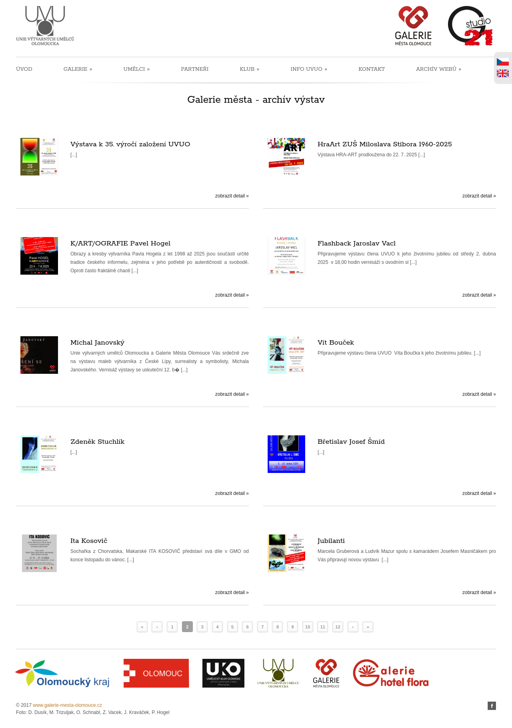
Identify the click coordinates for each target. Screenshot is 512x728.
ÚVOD (24, 69)
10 (307, 626)
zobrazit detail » (232, 196)
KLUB (249, 69)
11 (322, 626)
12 (337, 626)
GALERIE (78, 69)
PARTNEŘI (194, 69)
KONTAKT (371, 69)
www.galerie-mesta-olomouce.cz (67, 705)
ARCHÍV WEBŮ (438, 69)
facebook (492, 706)
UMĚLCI (136, 69)
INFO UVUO (309, 69)
